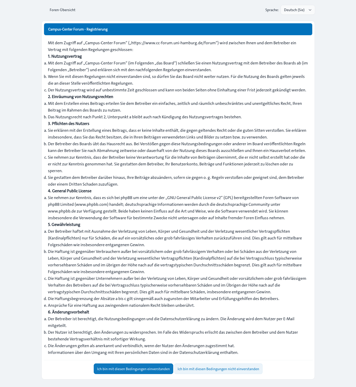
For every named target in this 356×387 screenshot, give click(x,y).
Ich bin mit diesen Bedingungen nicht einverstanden (218, 368)
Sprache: (272, 9)
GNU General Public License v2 (194, 198)
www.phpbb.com (91, 204)
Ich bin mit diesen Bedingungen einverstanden (133, 368)
